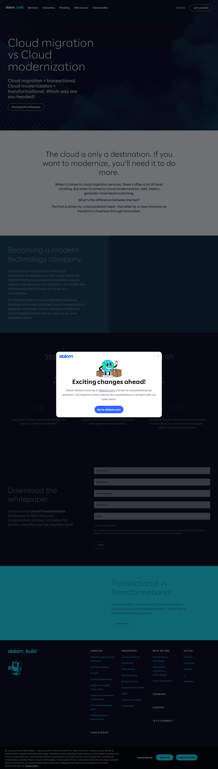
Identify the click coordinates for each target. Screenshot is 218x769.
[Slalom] (66, 356)
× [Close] (158, 355)
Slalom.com (107, 390)
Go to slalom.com (109, 409)
